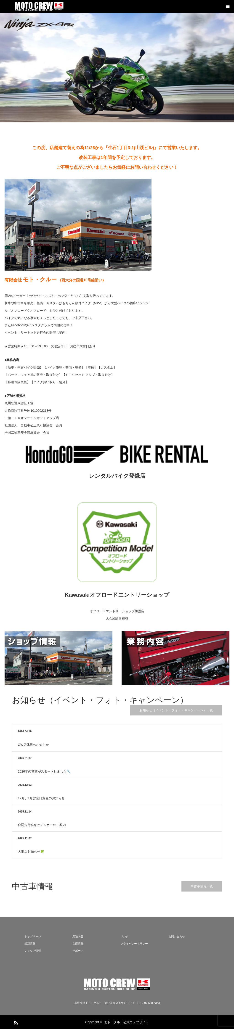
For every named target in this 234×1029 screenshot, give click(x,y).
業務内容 (77, 936)
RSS (15, 1021)
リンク (124, 936)
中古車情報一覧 (202, 886)
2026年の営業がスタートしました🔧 (44, 771)
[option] (117, 67)
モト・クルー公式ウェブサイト (126, 1022)
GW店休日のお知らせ (33, 745)
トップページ (32, 936)
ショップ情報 (32, 950)
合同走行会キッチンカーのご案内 (42, 825)
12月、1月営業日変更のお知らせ (41, 798)
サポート (77, 950)
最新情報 (29, 943)
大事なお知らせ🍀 (31, 851)
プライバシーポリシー (134, 943)
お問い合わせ (176, 936)
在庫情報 (77, 943)
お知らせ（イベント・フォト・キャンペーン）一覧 (176, 710)
